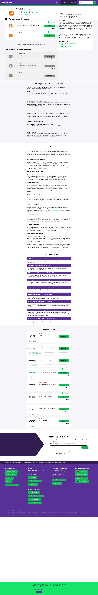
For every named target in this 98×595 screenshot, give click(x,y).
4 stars (29, 12)
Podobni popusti (63, 47)
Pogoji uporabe (34, 570)
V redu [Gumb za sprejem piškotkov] (39, 592)
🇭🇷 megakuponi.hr (81, 552)
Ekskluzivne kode (11, 549)
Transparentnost (34, 577)
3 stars (26, 12)
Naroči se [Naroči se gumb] (84, 525)
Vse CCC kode (32, 504)
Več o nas (32, 555)
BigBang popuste (39, 245)
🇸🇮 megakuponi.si (81, 549)
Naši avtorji (33, 562)
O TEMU (61, 44)
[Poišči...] (86, 3)
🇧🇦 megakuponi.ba (81, 559)
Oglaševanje (57, 561)
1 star (21, 12)
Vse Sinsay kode (33, 443)
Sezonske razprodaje (12, 563)
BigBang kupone (58, 288)
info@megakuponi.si (59, 558)
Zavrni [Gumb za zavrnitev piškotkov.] (33, 592)
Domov (6, 9)
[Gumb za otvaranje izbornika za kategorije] (73, 2)
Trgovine (12, 9)
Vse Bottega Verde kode (35, 431)
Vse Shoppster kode (34, 492)
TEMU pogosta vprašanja (65, 46)
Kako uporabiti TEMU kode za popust (68, 43)
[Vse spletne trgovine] (65, 2)
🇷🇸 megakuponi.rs (81, 556)
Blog (8, 559)
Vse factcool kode (33, 480)
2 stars (24, 12)
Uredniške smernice (35, 580)
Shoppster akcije (49, 266)
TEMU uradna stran (25, 14)
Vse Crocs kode (32, 468)
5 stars (32, 12)
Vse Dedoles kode (33, 456)
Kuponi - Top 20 (11, 552)
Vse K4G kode (32, 419)
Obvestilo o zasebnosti (36, 574)
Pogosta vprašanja (34, 558)
